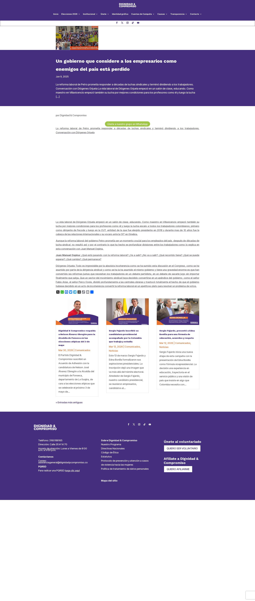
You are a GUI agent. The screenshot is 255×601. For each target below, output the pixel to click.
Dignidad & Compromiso (73, 115)
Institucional (89, 14)
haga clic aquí (72, 471)
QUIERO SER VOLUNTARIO (182, 448)
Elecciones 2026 (69, 14)
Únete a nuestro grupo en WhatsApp (127, 124)
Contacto (194, 14)
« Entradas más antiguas (69, 402)
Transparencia (177, 14)
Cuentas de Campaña (141, 14)
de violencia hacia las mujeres (117, 465)
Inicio (55, 14)
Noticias (113, 351)
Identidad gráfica (120, 14)
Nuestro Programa (111, 444)
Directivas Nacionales (113, 448)
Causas (161, 14)
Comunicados (82, 350)
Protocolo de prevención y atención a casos (124, 461)
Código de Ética (109, 452)
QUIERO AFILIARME (178, 469)
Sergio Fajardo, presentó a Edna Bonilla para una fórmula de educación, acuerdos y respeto (177, 335)
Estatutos (106, 457)
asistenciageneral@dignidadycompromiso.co (63, 462)
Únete (103, 14)
